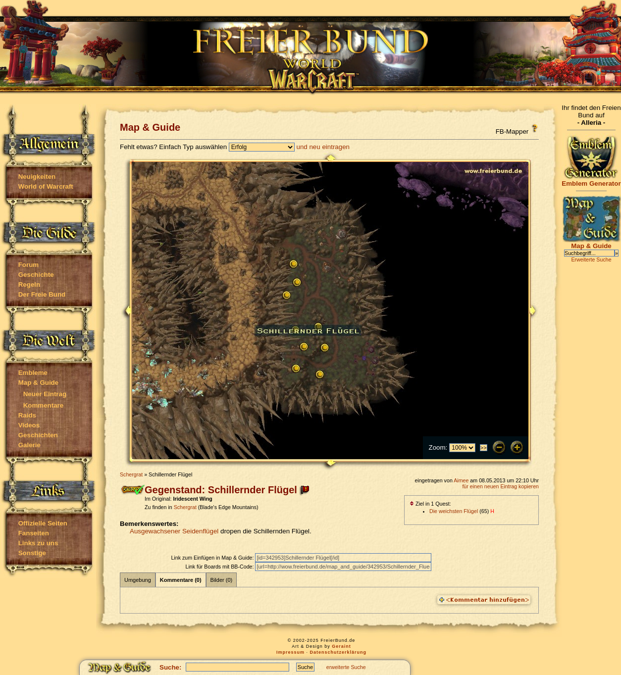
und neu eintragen (323, 147)
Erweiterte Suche (591, 259)
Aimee (461, 480)
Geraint (341, 646)
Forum (28, 264)
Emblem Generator (591, 180)
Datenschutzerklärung (338, 652)
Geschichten (38, 435)
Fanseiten (33, 533)
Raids (27, 415)
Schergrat (131, 474)
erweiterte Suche (346, 667)
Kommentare (43, 405)
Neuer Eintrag (44, 394)
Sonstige (32, 553)
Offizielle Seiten (42, 523)
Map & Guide (38, 382)
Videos (29, 425)
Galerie (29, 445)
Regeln (29, 284)
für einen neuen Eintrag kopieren (500, 486)
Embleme (33, 372)
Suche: (170, 667)
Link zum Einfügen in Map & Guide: (213, 558)
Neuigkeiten (37, 176)
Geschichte (36, 274)
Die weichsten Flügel (453, 511)
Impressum (290, 652)
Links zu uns (38, 543)
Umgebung (137, 580)
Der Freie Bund (42, 294)
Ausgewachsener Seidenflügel (174, 531)
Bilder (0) (221, 580)
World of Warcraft (45, 186)
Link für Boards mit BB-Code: (220, 567)
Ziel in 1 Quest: (430, 504)
